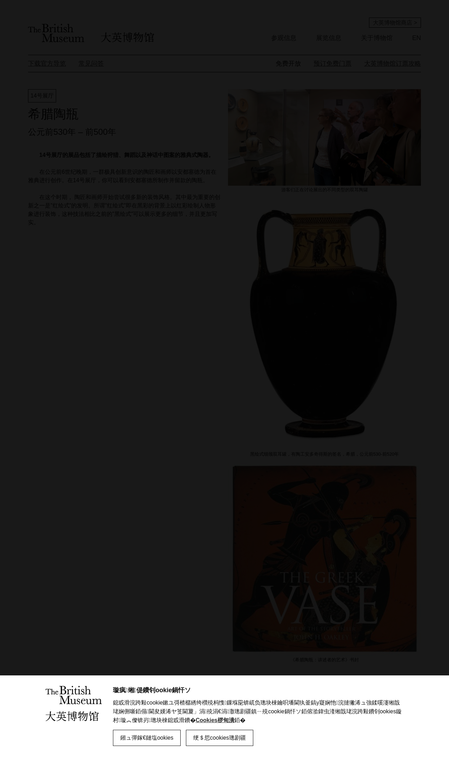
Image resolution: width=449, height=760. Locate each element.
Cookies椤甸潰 (215, 720)
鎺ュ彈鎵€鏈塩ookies (146, 738)
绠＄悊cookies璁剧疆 (219, 738)
